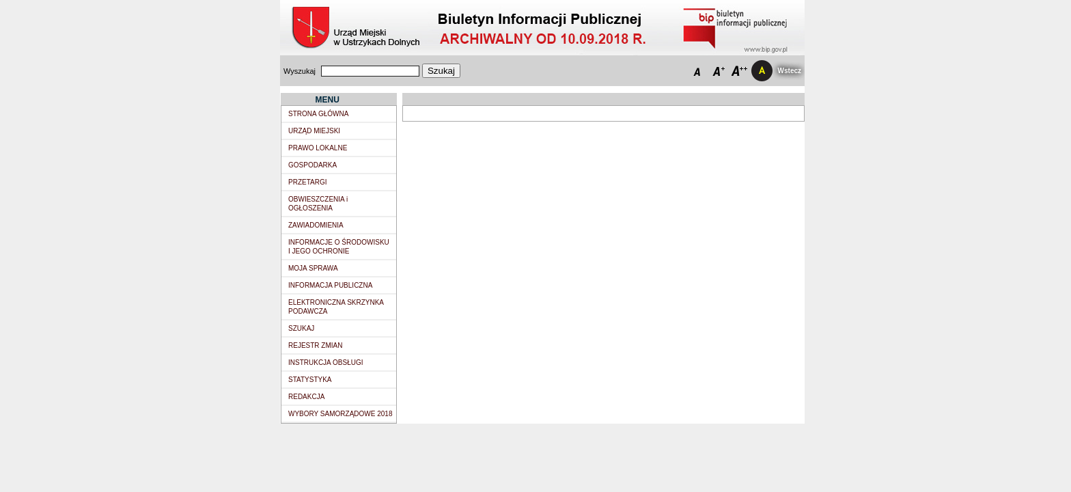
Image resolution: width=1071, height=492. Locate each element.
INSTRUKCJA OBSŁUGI (325, 362)
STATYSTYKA (310, 379)
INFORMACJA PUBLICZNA (330, 285)
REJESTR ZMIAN (315, 345)
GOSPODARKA (312, 165)
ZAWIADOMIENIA (316, 225)
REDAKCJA (306, 396)
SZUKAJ (301, 328)
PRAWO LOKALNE (317, 148)
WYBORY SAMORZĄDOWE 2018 (340, 414)
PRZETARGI (307, 182)
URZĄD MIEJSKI (314, 131)
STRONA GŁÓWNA (318, 114)
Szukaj (441, 71)
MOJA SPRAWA (313, 268)
